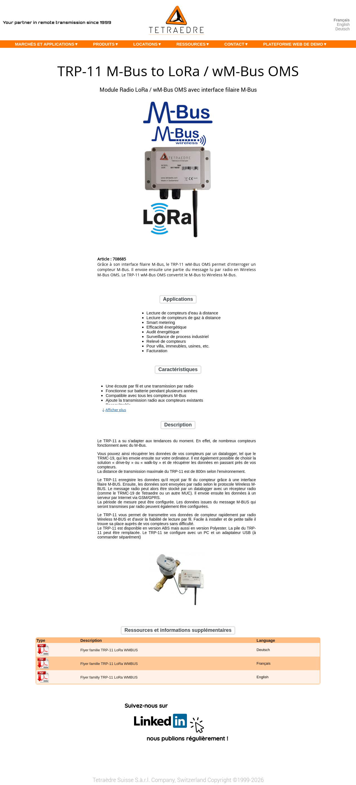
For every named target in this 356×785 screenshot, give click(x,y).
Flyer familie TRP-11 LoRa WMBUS (109, 650)
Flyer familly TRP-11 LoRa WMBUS (109, 677)
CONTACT (237, 44)
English (343, 24)
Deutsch (342, 29)
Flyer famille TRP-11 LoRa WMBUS (109, 664)
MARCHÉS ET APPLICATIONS (48, 44)
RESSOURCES (194, 44)
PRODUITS (107, 44)
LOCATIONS (148, 44)
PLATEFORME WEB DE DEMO (296, 44)
